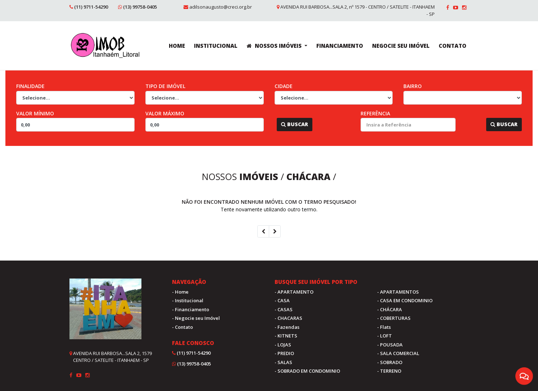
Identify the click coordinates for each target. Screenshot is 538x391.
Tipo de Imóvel (165, 86)
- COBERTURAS (394, 318)
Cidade (284, 86)
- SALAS (283, 362)
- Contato (182, 327)
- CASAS (284, 309)
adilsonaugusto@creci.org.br (220, 7)
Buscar (294, 124)
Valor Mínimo (35, 113)
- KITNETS (286, 335)
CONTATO (452, 45)
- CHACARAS (288, 318)
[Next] (275, 231)
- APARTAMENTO (294, 292)
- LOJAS (283, 344)
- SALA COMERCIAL (398, 353)
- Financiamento (190, 309)
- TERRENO (389, 371)
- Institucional (187, 300)
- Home (180, 292)
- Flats (384, 327)
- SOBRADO (389, 362)
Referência (375, 113)
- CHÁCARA (389, 309)
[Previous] (263, 231)
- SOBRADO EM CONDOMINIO (307, 371)
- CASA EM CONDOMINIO (405, 300)
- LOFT (384, 335)
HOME (177, 45)
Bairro (412, 86)
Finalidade (30, 86)
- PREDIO (284, 353)
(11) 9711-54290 (91, 7)
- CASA (282, 300)
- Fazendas (287, 327)
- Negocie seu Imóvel (196, 318)
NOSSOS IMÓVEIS (275, 45)
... (273, 124)
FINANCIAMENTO (339, 45)
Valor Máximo (164, 113)
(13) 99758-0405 (140, 7)
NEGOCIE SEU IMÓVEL (401, 45)
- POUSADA (390, 344)
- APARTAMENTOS (398, 292)
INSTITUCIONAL (216, 45)
